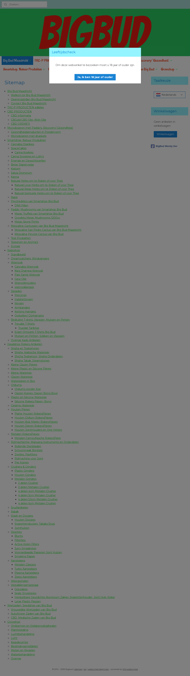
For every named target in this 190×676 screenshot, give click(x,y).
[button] (95, 77)
